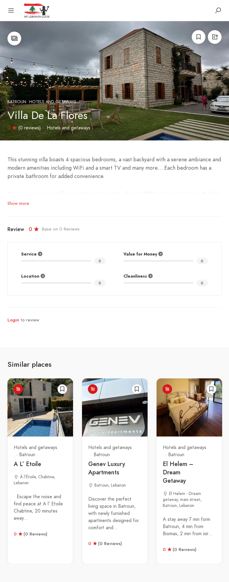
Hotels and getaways (52, 102)
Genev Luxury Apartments (106, 468)
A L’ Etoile (27, 464)
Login (13, 320)
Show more (18, 203)
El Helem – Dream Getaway (178, 472)
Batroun (16, 102)
